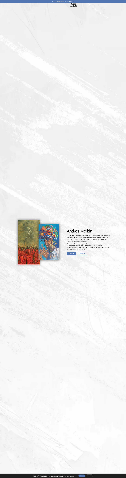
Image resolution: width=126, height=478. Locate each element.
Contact (74, 5)
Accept (81, 475)
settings (71, 476)
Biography (73, 6)
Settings (90, 475)
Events (73, 4)
